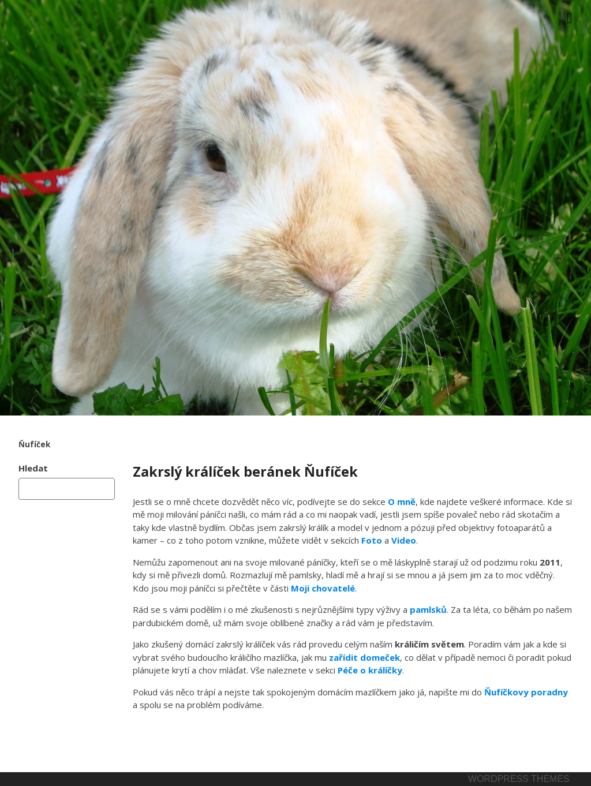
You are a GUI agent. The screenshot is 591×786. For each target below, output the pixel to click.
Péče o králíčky (370, 670)
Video (403, 540)
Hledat (33, 468)
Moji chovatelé (323, 588)
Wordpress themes (519, 779)
